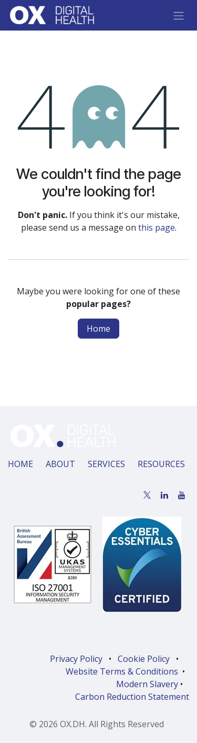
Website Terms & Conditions (122, 671)
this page (156, 227)
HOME (20, 464)
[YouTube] (182, 495)
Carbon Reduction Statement (132, 696)
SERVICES (106, 464)
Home (98, 328)
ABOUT (60, 464)
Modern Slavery (147, 684)
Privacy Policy (76, 659)
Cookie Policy (144, 659)
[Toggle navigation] (178, 15)
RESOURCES (161, 464)
